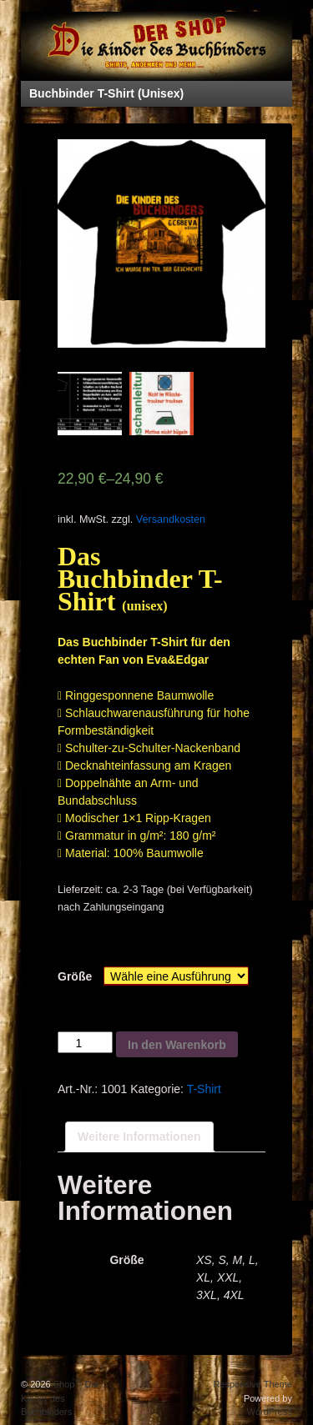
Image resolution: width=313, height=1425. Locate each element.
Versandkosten (170, 519)
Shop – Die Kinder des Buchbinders (59, 1398)
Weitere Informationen (139, 1136)
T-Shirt (204, 1089)
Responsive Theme (252, 1384)
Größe (75, 976)
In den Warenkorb (177, 1044)
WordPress (269, 1412)
